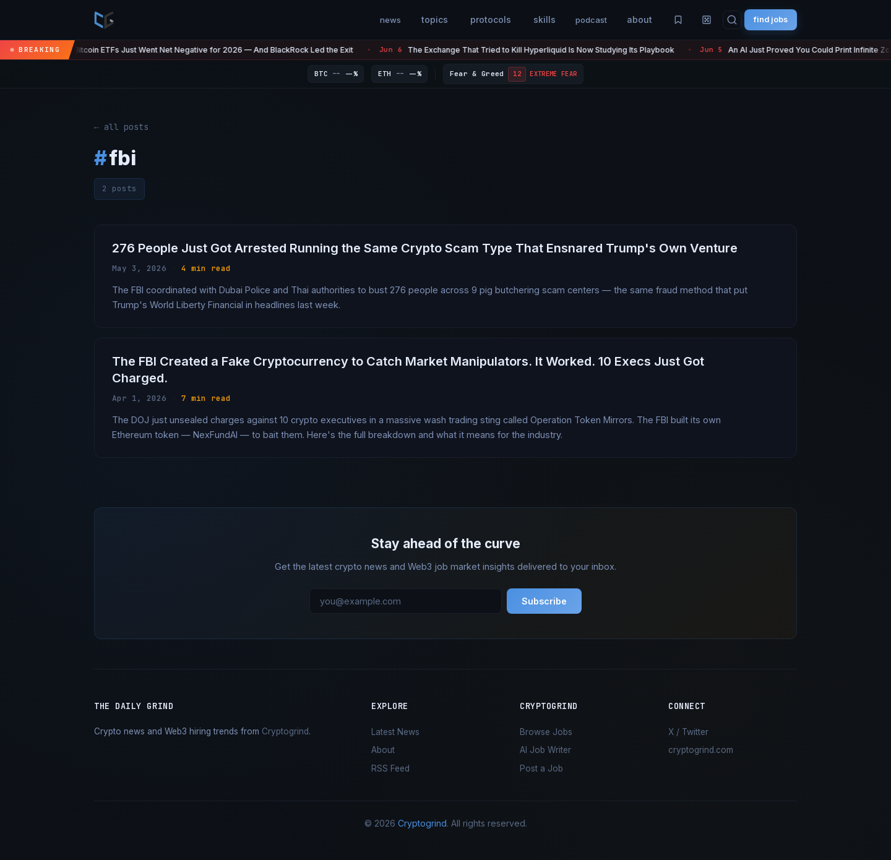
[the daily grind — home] (104, 20)
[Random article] (693, 19)
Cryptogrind (285, 741)
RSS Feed (390, 778)
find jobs (765, 19)
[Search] (721, 20)
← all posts (121, 126)
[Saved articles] (659, 19)
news (358, 19)
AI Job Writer (545, 759)
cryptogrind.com (700, 759)
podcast (566, 19)
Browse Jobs (546, 741)
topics (405, 19)
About (383, 759)
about (619, 19)
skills (515, 19)
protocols (461, 19)
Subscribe (544, 610)
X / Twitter (688, 741)
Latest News (395, 741)
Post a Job (541, 778)
